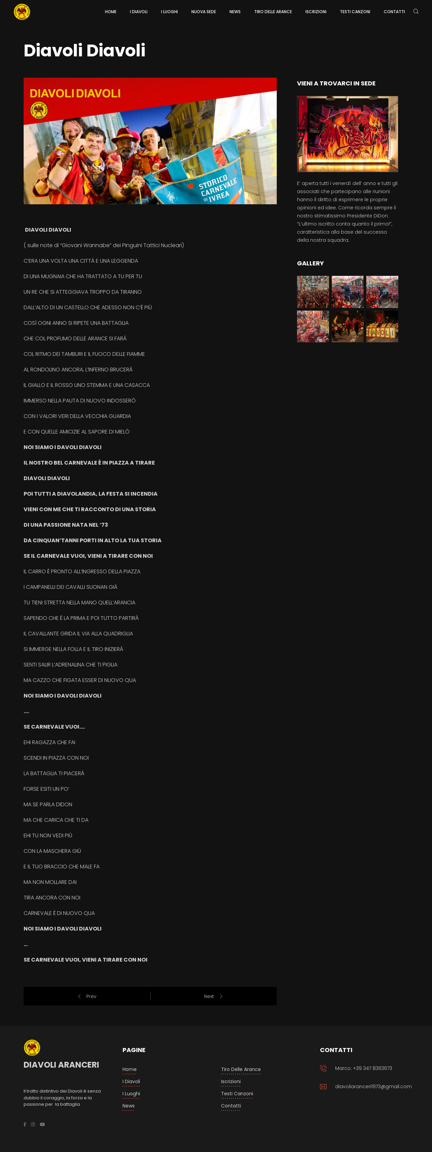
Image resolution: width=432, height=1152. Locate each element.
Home (130, 1069)
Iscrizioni (231, 1081)
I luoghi (131, 1093)
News (129, 1105)
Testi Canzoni (237, 1093)
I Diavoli (131, 1081)
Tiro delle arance (241, 1069)
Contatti (231, 1105)
